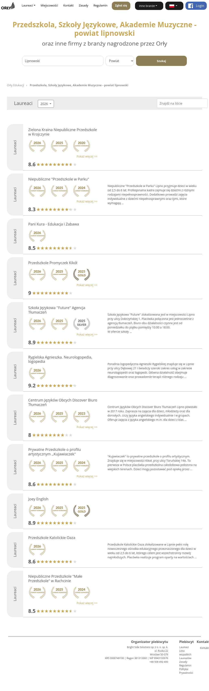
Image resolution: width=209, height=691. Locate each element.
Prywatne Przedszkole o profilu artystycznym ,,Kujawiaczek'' (54, 451)
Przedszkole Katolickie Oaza (51, 537)
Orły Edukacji (15, 85)
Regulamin (101, 5)
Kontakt (68, 5)
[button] (174, 6)
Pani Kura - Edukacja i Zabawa (53, 224)
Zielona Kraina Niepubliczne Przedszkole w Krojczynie (62, 132)
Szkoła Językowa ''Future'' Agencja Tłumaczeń (56, 310)
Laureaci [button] (27, 5)
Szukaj (161, 61)
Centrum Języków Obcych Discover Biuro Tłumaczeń (62, 402)
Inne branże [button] (147, 6)
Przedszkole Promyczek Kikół (52, 262)
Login (196, 5)
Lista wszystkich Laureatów (185, 654)
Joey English (38, 498)
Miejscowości (49, 5)
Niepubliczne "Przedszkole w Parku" (58, 179)
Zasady (83, 5)
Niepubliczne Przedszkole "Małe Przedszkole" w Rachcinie (55, 578)
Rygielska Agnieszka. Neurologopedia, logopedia (60, 359)
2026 (44, 104)
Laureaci (184, 647)
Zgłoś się (121, 5)
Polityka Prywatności (186, 671)
